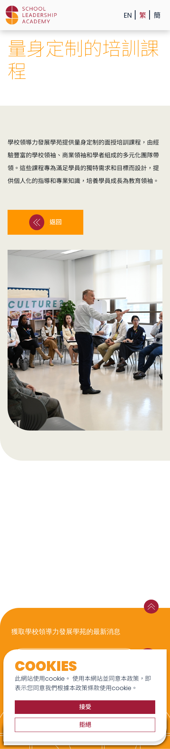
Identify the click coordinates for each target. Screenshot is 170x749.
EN (128, 15)
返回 (45, 222)
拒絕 (85, 724)
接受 (85, 707)
